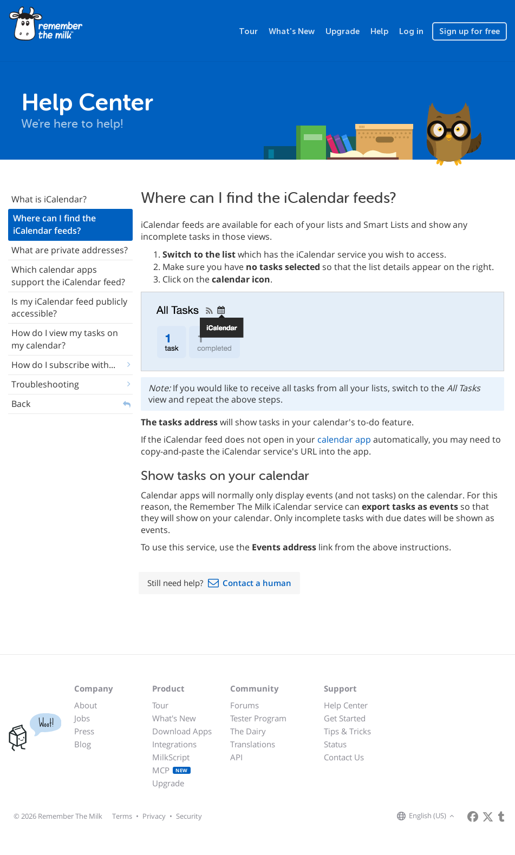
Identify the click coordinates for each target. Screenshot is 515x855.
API (236, 757)
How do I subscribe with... (63, 365)
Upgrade (342, 31)
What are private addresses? (69, 250)
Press (84, 731)
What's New (292, 31)
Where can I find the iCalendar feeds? (54, 224)
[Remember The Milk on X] (488, 816)
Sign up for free (469, 31)
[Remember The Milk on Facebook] (472, 816)
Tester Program (258, 718)
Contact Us (344, 757)
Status (335, 744)
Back (20, 404)
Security (189, 816)
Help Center (346, 705)
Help (379, 31)
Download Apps (182, 731)
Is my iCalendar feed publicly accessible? (69, 307)
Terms (122, 816)
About (85, 705)
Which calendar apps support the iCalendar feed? (68, 276)
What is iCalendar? (49, 199)
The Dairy (248, 731)
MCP (171, 770)
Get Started (345, 718)
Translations (252, 744)
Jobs (82, 718)
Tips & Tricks (347, 731)
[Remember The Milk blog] (501, 816)
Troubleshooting (45, 384)
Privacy (154, 816)
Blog (82, 744)
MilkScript (171, 757)
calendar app (344, 439)
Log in (411, 31)
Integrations (174, 744)
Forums (244, 705)
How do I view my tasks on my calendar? (64, 339)
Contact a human (257, 582)
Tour (248, 31)
